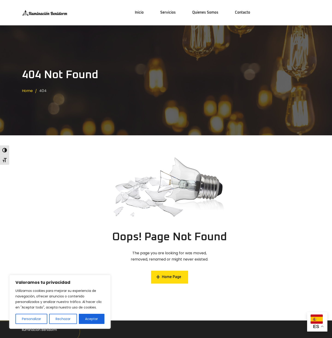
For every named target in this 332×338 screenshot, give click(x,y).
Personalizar (31, 319)
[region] (60, 302)
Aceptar (91, 319)
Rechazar (63, 319)
